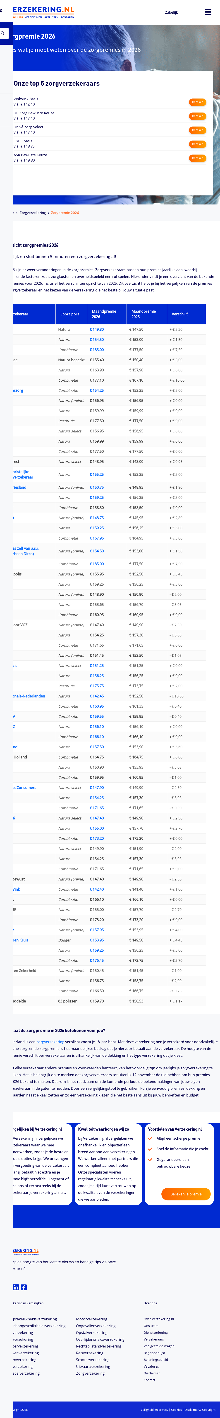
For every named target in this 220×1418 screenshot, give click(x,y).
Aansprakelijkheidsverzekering (31, 1319)
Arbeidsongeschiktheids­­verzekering (35, 1325)
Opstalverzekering (92, 1332)
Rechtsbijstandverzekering (98, 1346)
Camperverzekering (21, 1346)
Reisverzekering (89, 1352)
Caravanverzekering (22, 1352)
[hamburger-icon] (208, 12)
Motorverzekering (91, 1319)
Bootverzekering (19, 1339)
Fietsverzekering (19, 1366)
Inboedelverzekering (22, 1373)
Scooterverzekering (93, 1359)
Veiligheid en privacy (154, 1410)
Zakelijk (173, 12)
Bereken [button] (197, 101)
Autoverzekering (19, 1332)
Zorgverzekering (33, 212)
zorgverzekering (50, 1041)
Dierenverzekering (20, 1359)
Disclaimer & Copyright (200, 1410)
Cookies (176, 1410)
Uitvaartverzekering (93, 1366)
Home (9, 212)
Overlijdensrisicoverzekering (100, 1339)
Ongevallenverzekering (96, 1325)
